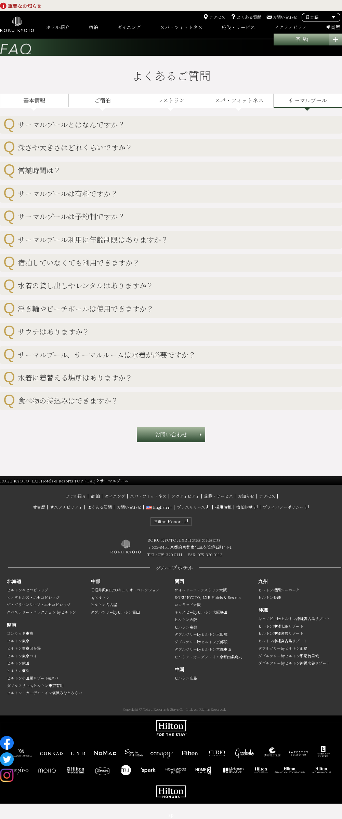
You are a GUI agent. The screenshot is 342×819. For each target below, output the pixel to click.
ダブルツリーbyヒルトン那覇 (282, 648)
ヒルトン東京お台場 (24, 648)
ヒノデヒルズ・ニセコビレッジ (33, 597)
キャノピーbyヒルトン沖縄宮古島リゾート (294, 618)
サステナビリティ (66, 507)
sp (171, 814)
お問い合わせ (285, 17)
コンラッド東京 (20, 633)
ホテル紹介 (76, 496)
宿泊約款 (244, 507)
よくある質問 (249, 17)
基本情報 (34, 100)
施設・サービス (218, 496)
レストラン (171, 100)
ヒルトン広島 (185, 678)
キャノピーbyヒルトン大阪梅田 (200, 612)
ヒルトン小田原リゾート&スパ (32, 678)
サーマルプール (308, 100)
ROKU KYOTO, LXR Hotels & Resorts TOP (41, 480)
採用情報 (223, 507)
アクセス (217, 17)
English (156, 507)
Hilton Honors (168, 521)
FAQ (91, 480)
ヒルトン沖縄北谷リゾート (280, 626)
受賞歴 (39, 507)
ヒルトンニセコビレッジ (27, 589)
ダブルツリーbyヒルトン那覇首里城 (288, 655)
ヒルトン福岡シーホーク (279, 589)
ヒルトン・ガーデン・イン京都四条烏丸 (208, 656)
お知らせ (246, 496)
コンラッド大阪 (187, 604)
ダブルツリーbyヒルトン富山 (115, 612)
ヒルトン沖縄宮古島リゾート (282, 640)
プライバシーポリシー (283, 507)
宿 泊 (95, 496)
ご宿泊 (102, 100)
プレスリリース (191, 507)
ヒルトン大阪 (185, 619)
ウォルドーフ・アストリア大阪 (200, 589)
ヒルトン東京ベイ (22, 655)
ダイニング (115, 496)
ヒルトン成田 (18, 663)
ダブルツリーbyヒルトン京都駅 (200, 641)
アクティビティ (185, 496)
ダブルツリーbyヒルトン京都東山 (202, 649)
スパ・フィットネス (239, 100)
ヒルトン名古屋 (104, 604)
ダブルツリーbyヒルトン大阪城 (200, 634)
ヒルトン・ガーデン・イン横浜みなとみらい (44, 692)
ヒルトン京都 (185, 627)
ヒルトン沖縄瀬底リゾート (280, 633)
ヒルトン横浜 (18, 670)
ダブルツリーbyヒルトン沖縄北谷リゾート (294, 663)
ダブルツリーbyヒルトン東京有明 (35, 685)
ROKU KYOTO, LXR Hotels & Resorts (207, 597)
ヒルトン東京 (18, 640)
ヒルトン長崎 (269, 597)
